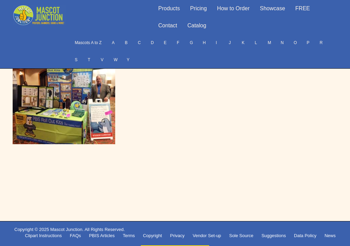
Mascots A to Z (88, 42)
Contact (167, 25)
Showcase (272, 8)
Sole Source (241, 235)
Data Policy (305, 235)
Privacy (177, 235)
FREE (302, 8)
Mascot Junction (66, 229)
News (330, 235)
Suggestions (273, 235)
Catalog (196, 25)
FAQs (75, 235)
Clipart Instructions (43, 235)
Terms (129, 235)
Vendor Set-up (207, 235)
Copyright (152, 235)
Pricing (198, 8)
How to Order (233, 8)
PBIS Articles (102, 235)
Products (169, 8)
